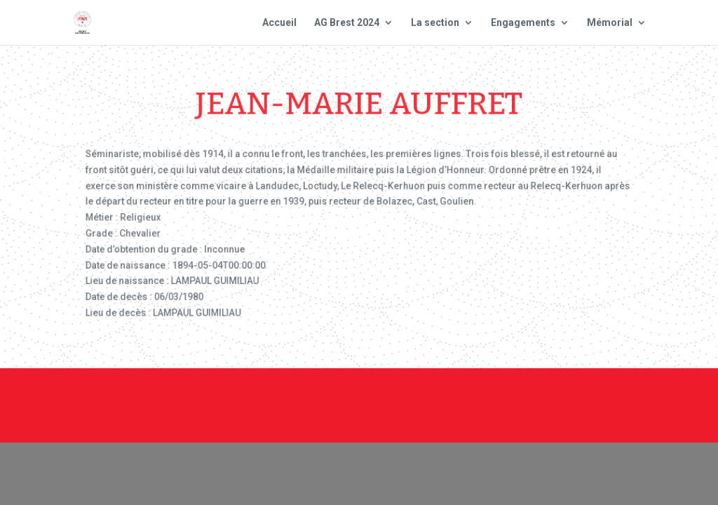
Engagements (523, 23)
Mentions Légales (481, 394)
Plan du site (583, 394)
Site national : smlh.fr (493, 413)
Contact (391, 394)
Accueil (279, 23)
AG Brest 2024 (346, 23)
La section (435, 23)
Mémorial (609, 23)
